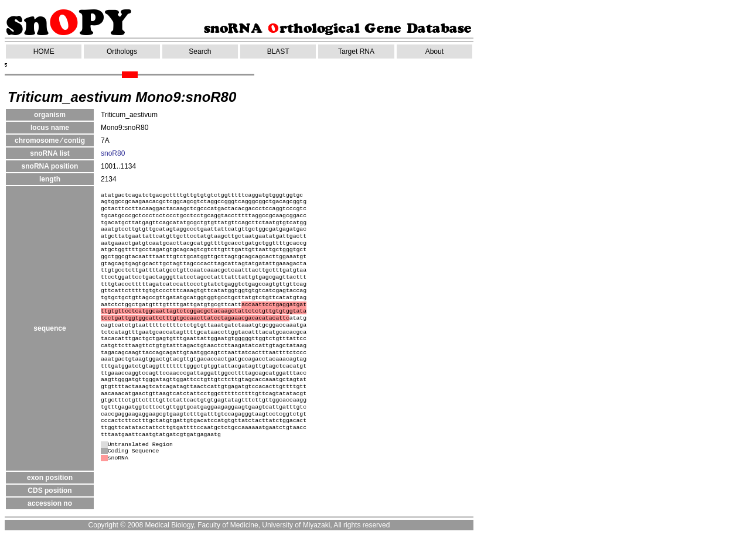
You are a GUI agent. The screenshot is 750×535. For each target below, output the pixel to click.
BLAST (278, 51)
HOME (43, 51)
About (434, 51)
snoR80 (113, 153)
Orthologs (122, 51)
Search (200, 51)
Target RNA (356, 51)
